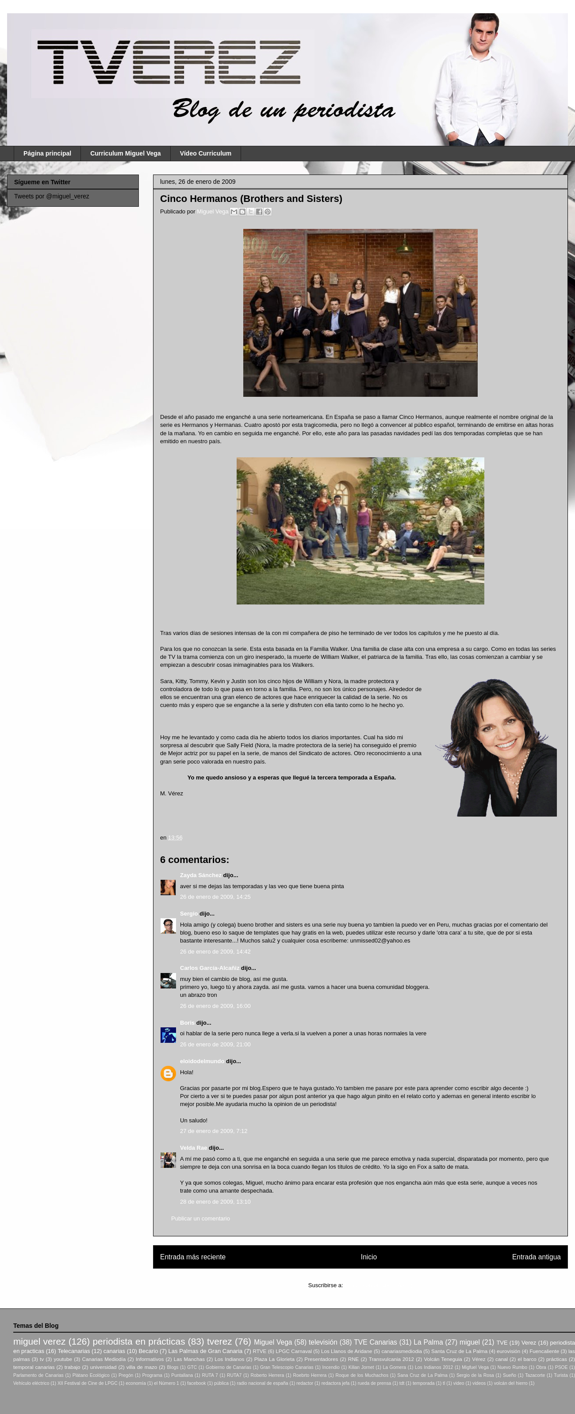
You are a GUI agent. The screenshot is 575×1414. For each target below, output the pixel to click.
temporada (424, 1383)
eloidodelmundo (202, 1061)
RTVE (259, 1351)
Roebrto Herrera (309, 1375)
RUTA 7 (210, 1375)
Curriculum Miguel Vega (125, 153)
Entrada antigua (536, 1257)
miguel (470, 1342)
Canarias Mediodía (104, 1359)
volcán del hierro (511, 1383)
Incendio (331, 1367)
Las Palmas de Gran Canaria (206, 1351)
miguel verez (39, 1341)
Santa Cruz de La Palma (459, 1351)
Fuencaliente (544, 1351)
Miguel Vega (213, 211)
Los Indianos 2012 (434, 1367)
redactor (304, 1383)
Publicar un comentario (200, 1218)
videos (479, 1383)
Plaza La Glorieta (274, 1359)
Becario (148, 1351)
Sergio (189, 913)
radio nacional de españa (262, 1383)
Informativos (150, 1359)
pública (221, 1383)
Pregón (126, 1375)
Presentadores (321, 1359)
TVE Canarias (375, 1342)
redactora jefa (336, 1383)
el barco (527, 1359)
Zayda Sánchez (201, 875)
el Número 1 (166, 1383)
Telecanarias (74, 1351)
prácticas (556, 1359)
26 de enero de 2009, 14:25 (215, 896)
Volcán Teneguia (443, 1359)
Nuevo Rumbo (512, 1367)
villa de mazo (141, 1367)
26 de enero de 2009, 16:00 (215, 1006)
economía (136, 1383)
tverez (219, 1341)
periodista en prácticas (138, 1341)
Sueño (509, 1375)
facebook (196, 1383)
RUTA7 (234, 1375)
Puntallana (182, 1375)
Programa (152, 1375)
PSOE (561, 1367)
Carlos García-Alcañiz (209, 968)
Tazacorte (535, 1375)
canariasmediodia (401, 1351)
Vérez (479, 1359)
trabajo (72, 1367)
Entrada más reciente (193, 1257)
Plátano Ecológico (91, 1375)
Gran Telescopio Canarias (287, 1367)
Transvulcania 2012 (391, 1359)
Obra (541, 1367)
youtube (63, 1359)
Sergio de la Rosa (475, 1375)
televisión (323, 1342)
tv (42, 1359)
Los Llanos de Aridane (346, 1351)
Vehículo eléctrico (31, 1383)
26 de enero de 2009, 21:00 (215, 1044)
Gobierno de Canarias (228, 1367)
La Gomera (394, 1367)
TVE (501, 1342)
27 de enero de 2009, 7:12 (214, 1131)
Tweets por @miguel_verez (51, 196)
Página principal (47, 153)
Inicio (369, 1257)
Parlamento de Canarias (38, 1375)
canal (501, 1359)
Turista (560, 1375)
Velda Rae (193, 1147)
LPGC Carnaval (294, 1351)
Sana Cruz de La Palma (422, 1375)
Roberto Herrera (267, 1375)
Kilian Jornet (361, 1367)
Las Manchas (189, 1359)
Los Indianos (229, 1359)
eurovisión (508, 1351)
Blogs (172, 1367)
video (458, 1383)
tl (444, 1383)
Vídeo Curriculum (206, 153)
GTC (192, 1367)
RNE (353, 1359)
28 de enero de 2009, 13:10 (215, 1201)
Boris (187, 1022)
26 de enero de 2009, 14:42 (215, 951)
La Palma (428, 1342)
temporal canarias (34, 1367)
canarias (114, 1351)
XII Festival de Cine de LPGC (88, 1383)
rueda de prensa (374, 1383)
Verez (528, 1342)
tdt (402, 1383)
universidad (103, 1367)
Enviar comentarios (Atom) (379, 1285)
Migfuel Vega (475, 1367)
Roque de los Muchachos (361, 1375)
